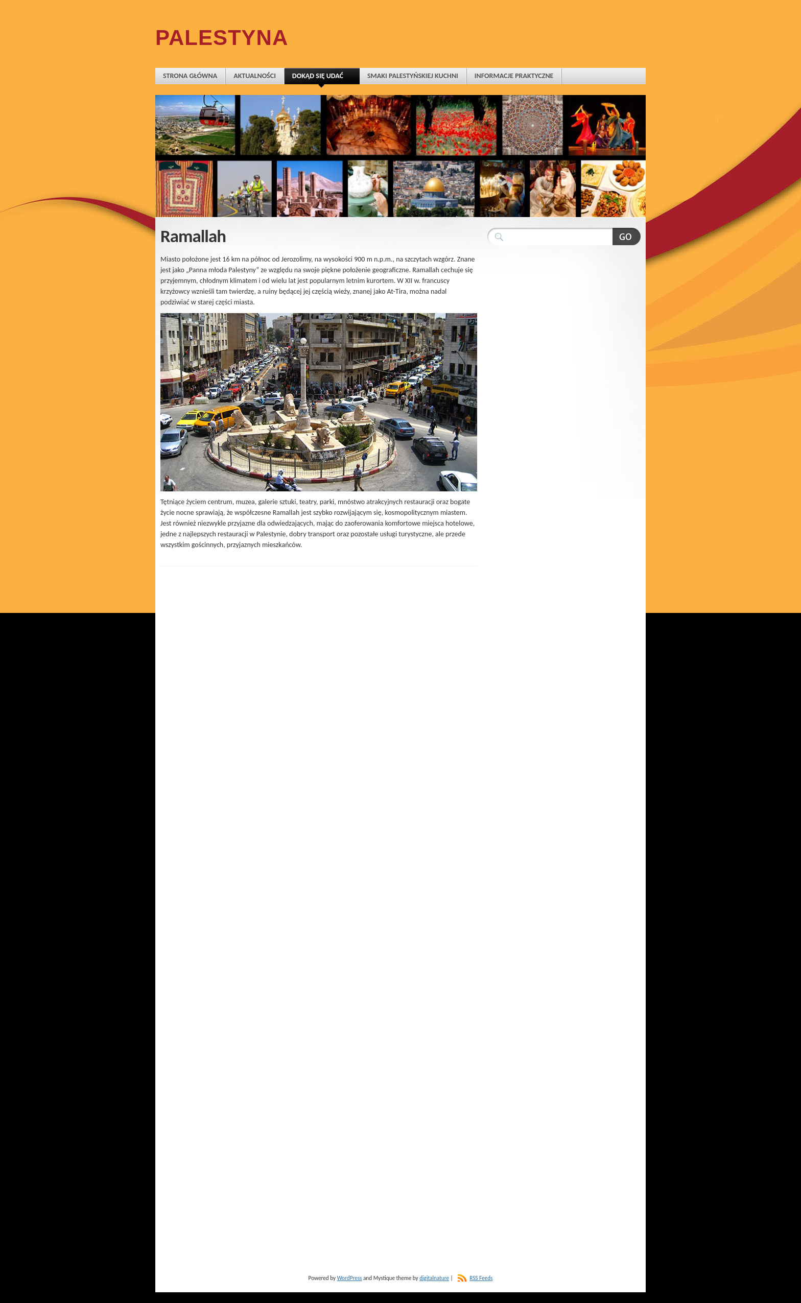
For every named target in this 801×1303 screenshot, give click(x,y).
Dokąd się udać (322, 78)
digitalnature (434, 1278)
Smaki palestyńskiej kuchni (412, 76)
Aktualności (254, 76)
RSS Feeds (480, 1278)
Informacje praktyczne (514, 76)
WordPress (349, 1278)
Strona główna (190, 76)
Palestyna (221, 38)
